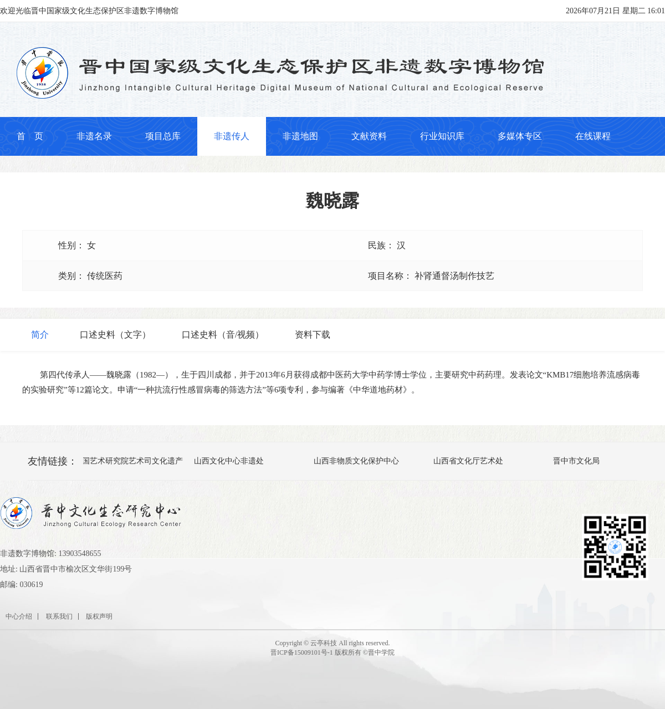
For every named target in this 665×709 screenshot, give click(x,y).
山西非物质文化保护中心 (357, 461)
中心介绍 (19, 616)
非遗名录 (94, 136)
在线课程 (593, 136)
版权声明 (99, 616)
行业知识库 (442, 136)
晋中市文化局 (577, 461)
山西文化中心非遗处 (230, 461)
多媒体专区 (520, 136)
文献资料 (369, 136)
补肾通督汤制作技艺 (454, 275)
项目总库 (163, 136)
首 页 (30, 136)
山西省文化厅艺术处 (469, 461)
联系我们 (59, 616)
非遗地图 (300, 136)
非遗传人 (231, 136)
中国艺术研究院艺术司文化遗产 (129, 461)
